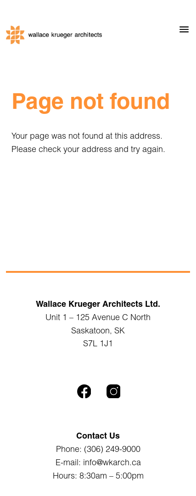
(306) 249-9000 (112, 449)
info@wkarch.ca (112, 462)
